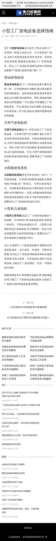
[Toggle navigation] (53, 13)
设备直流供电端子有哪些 (13, 464)
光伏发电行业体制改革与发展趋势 (29, 307)
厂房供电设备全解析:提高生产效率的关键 (21, 405)
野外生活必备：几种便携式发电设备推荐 (20, 414)
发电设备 (13, 23)
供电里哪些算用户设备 (12, 482)
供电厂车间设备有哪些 (12, 500)
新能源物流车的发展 (11, 444)
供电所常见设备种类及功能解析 (16, 491)
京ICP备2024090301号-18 (35, 537)
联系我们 (28, 528)
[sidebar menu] (3, 12)
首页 (4, 23)
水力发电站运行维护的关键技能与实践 (27, 317)
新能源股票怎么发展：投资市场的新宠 (19, 435)
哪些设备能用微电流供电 (13, 473)
